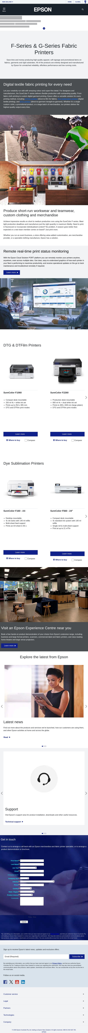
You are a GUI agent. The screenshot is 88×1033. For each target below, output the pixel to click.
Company (7, 1022)
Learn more (11, 272)
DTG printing (25, 102)
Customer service (10, 994)
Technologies (8, 1015)
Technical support (13, 822)
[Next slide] (86, 397)
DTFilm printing (31, 99)
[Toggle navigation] (4, 9)
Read (6, 737)
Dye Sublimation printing (68, 99)
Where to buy (14, 440)
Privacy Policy (55, 934)
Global (78, 2)
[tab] (42, 746)
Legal (5, 1001)
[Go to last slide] (2, 706)
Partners (6, 1008)
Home (70, 2)
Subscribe (76, 957)
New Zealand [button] (7, 2)
